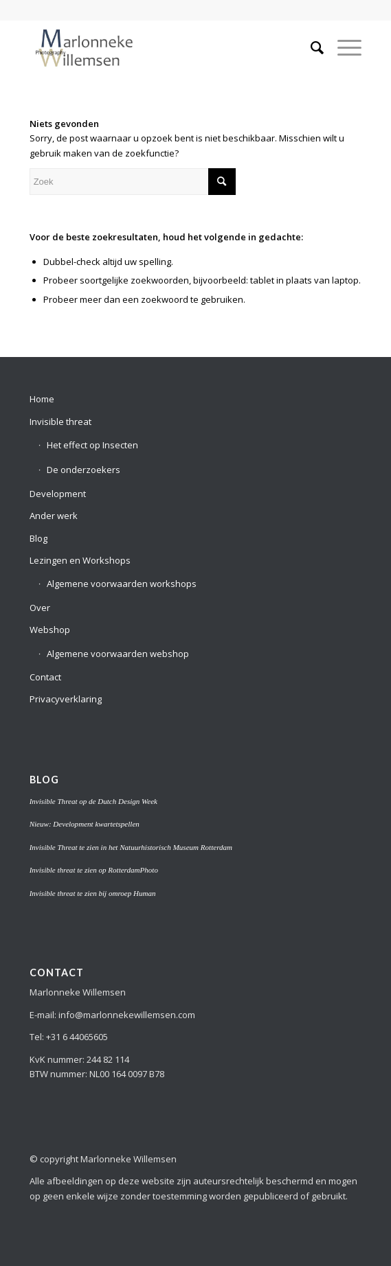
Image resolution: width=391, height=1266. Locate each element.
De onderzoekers (83, 469)
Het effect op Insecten (92, 445)
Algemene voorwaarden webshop (118, 653)
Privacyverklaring (66, 699)
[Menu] (342, 47)
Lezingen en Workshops (80, 560)
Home (42, 399)
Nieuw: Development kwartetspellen (84, 824)
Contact (45, 677)
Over (40, 607)
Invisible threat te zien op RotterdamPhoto (94, 870)
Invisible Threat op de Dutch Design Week (93, 801)
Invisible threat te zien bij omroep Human (93, 893)
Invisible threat (60, 421)
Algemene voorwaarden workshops (122, 583)
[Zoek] (310, 47)
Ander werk (54, 515)
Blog (38, 538)
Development (58, 493)
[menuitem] (310, 47)
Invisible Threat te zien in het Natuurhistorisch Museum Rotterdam (131, 847)
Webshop (50, 629)
